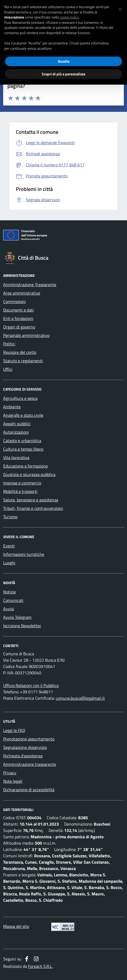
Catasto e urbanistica (22, 440)
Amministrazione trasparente (29, 764)
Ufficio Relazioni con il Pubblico (31, 685)
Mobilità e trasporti (20, 491)
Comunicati (13, 600)
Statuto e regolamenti (23, 361)
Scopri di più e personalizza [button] (63, 74)
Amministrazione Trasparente (29, 284)
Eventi (9, 546)
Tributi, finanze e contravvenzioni (33, 508)
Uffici (7, 369)
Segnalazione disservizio (25, 747)
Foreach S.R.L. (40, 966)
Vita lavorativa (16, 457)
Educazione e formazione (25, 466)
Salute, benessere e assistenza (30, 500)
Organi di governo (19, 327)
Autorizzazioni (16, 432)
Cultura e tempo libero (23, 449)
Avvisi (8, 609)
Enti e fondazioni (18, 318)
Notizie (9, 592)
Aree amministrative (21, 293)
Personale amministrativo (26, 335)
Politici (9, 344)
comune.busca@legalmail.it (80, 698)
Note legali (12, 781)
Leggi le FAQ (14, 730)
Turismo (10, 517)
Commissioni (14, 301)
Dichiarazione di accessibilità (28, 789)
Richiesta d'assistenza (23, 756)
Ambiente (12, 407)
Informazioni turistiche (23, 554)
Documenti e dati (18, 310)
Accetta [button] (63, 61)
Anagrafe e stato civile (23, 415)
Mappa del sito (16, 926)
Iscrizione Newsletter (22, 625)
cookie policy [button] (69, 17)
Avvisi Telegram (17, 617)
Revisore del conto (19, 352)
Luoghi (9, 563)
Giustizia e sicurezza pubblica (29, 474)
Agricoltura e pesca (20, 398)
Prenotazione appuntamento (28, 739)
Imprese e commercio (22, 483)
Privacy (9, 773)
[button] (120, 8)
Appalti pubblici (17, 423)
